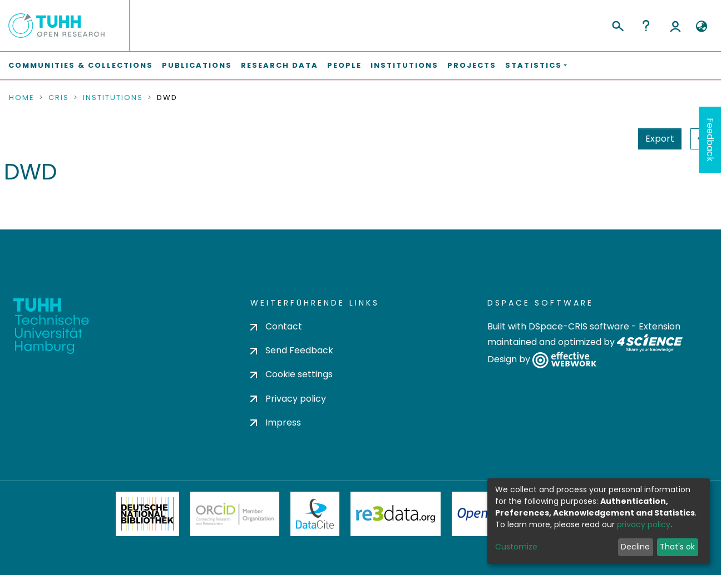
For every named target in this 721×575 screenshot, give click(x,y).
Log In (675, 25)
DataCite (315, 514)
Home (21, 98)
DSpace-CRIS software (579, 326)
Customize (516, 546)
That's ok (677, 546)
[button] (701, 26)
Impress (275, 422)
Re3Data (395, 514)
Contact (276, 326)
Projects (471, 65)
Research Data (279, 65)
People (344, 65)
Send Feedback (291, 350)
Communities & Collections (80, 65)
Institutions (404, 65)
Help (646, 25)
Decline (635, 546)
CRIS (58, 98)
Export (659, 138)
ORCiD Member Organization (235, 514)
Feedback (710, 140)
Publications (197, 65)
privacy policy (643, 524)
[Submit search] (617, 24)
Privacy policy (288, 398)
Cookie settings (291, 374)
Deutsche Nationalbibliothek (147, 514)
